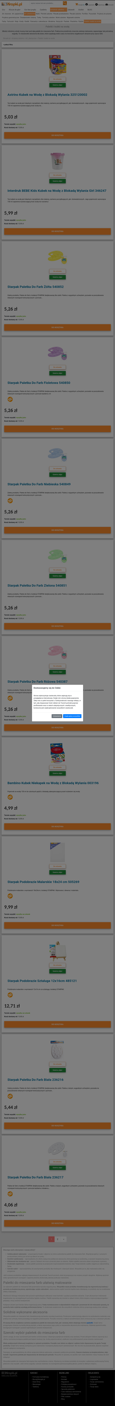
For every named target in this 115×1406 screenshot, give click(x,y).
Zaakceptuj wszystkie (72, 716)
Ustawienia (57, 716)
